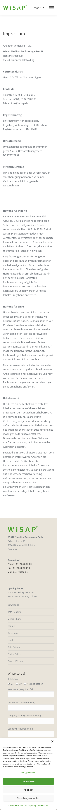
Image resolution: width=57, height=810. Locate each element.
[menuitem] (39, 7)
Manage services (28, 772)
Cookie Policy (14, 654)
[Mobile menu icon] (51, 8)
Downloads (13, 604)
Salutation (13, 679)
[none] (39, 7)
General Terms (15, 661)
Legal (10, 640)
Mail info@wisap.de (18, 571)
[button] (52, 741)
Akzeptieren (28, 781)
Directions (13, 633)
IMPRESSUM (43, 805)
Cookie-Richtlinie (16, 805)
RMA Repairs (14, 611)
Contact (11, 625)
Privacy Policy (30, 805)
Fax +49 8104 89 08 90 (19, 567)
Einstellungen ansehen (28, 798)
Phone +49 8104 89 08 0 (20, 563)
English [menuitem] (37, 7)
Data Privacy (14, 647)
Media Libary (14, 618)
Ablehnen (28, 789)
